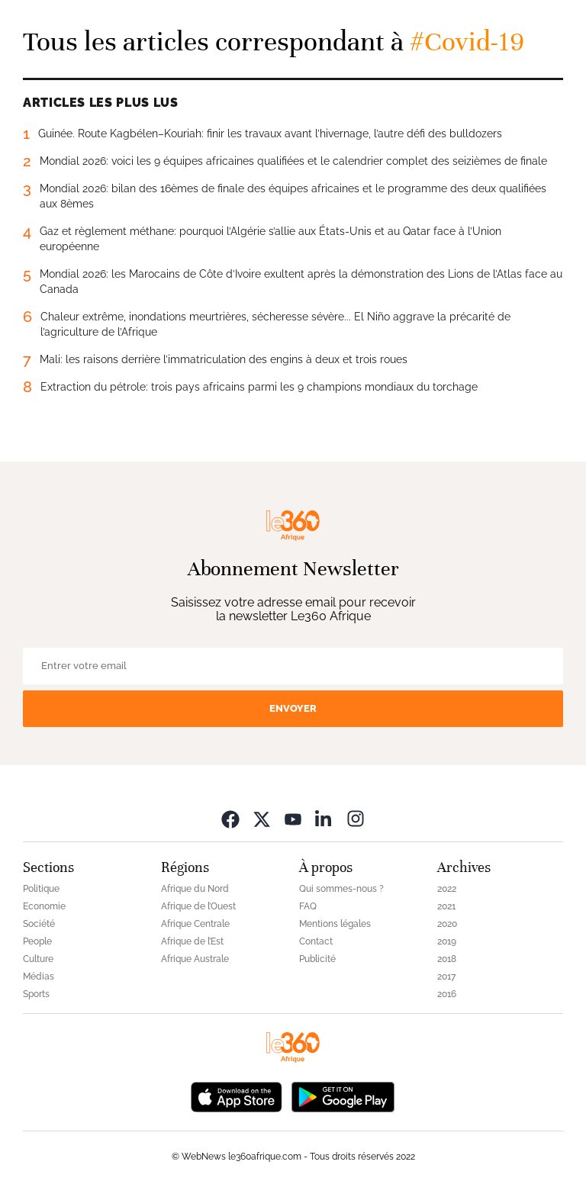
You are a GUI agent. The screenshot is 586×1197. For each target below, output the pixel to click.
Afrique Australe (195, 959)
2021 (446, 906)
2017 (446, 976)
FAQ (308, 906)
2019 (446, 941)
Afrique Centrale (195, 924)
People (37, 941)
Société (39, 924)
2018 (446, 959)
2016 (446, 994)
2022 (446, 888)
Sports (36, 994)
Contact (316, 941)
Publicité (317, 959)
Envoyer (293, 708)
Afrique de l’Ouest (198, 906)
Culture (38, 959)
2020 (447, 924)
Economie (44, 906)
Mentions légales (335, 924)
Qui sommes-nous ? (341, 888)
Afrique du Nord (195, 888)
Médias (38, 976)
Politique (41, 888)
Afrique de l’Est (192, 941)
